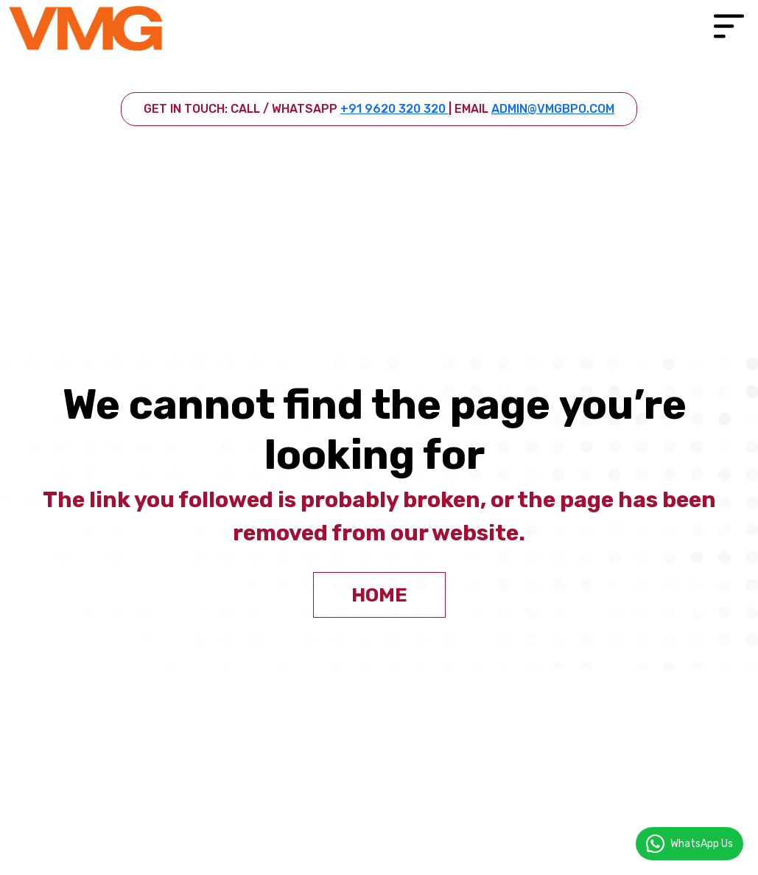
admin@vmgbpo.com (552, 109)
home (379, 595)
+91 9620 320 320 (394, 109)
